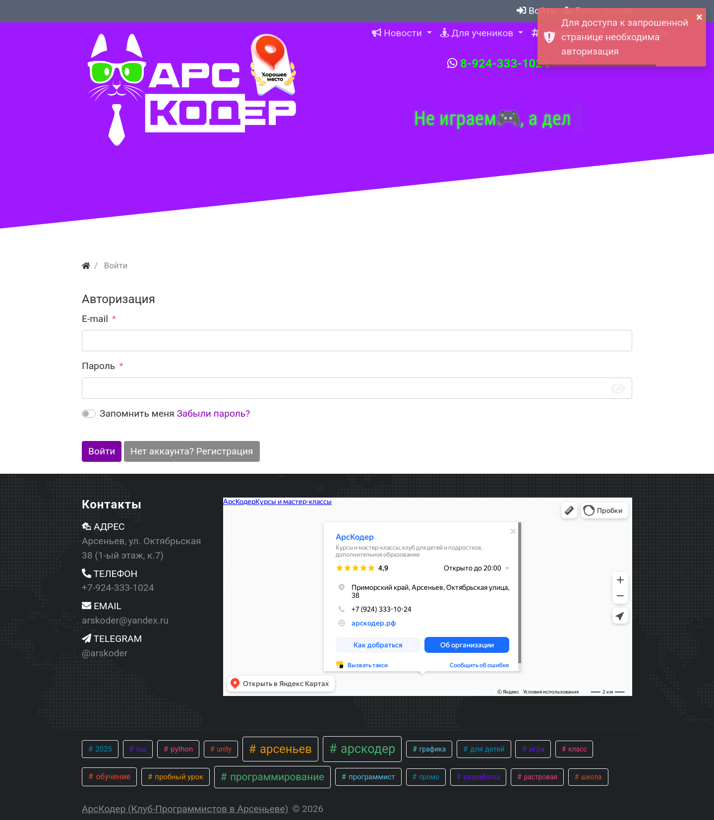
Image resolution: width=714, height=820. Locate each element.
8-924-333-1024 (498, 63)
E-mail (95, 318)
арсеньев (284, 749)
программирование (276, 777)
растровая (539, 777)
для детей (487, 749)
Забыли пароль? (213, 413)
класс (577, 749)
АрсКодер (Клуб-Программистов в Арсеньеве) (185, 809)
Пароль (98, 366)
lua (140, 749)
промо (428, 777)
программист (371, 776)
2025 (103, 749)
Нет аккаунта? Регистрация (191, 451)
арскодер (367, 749)
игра (535, 749)
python (181, 749)
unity (223, 749)
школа (591, 777)
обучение (112, 776)
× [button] (699, 17)
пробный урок (178, 776)
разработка (481, 777)
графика (431, 749)
